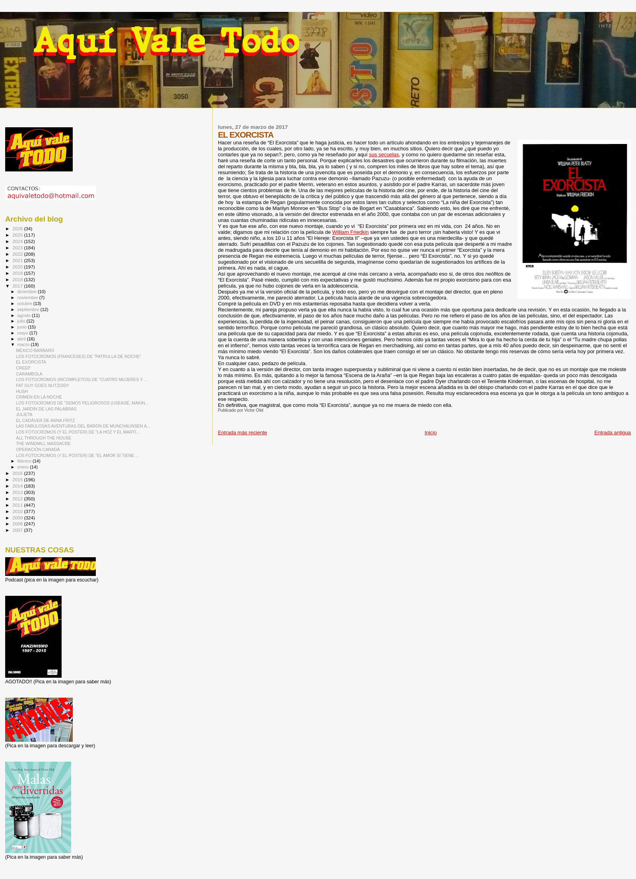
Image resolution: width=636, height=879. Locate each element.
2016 (18, 473)
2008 (18, 523)
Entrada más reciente (242, 433)
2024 (18, 241)
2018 (18, 279)
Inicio (430, 433)
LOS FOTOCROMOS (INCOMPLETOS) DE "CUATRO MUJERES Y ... (81, 379)
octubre (25, 303)
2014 (18, 485)
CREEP (23, 368)
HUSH (22, 391)
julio (22, 321)
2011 (18, 505)
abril (22, 338)
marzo (24, 344)
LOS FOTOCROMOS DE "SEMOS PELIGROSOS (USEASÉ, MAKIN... (82, 403)
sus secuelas (384, 155)
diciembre (27, 291)
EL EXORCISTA (31, 362)
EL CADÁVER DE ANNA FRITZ (45, 420)
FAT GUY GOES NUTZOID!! (42, 385)
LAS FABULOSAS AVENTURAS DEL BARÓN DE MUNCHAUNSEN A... (83, 426)
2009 (18, 517)
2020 (18, 266)
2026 (18, 228)
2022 (18, 254)
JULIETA (24, 414)
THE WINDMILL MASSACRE (43, 443)
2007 (18, 530)
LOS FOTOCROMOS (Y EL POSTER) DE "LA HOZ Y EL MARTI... (78, 432)
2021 (18, 260)
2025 (18, 234)
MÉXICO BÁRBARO (35, 350)
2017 (18, 285)
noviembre (28, 297)
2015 (18, 479)
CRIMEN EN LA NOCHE (39, 397)
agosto (24, 315)
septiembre (29, 309)
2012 (18, 498)
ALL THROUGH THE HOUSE (43, 438)
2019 (18, 273)
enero (23, 467)
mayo (23, 333)
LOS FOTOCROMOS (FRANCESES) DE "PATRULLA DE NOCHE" (78, 356)
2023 (18, 247)
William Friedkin (350, 232)
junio (22, 327)
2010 (18, 511)
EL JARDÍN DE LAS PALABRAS (46, 408)
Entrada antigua (612, 433)
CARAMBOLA (29, 373)
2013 (18, 492)
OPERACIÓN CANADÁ (38, 449)
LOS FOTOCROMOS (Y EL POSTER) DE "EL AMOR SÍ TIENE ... (77, 455)
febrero (25, 461)
